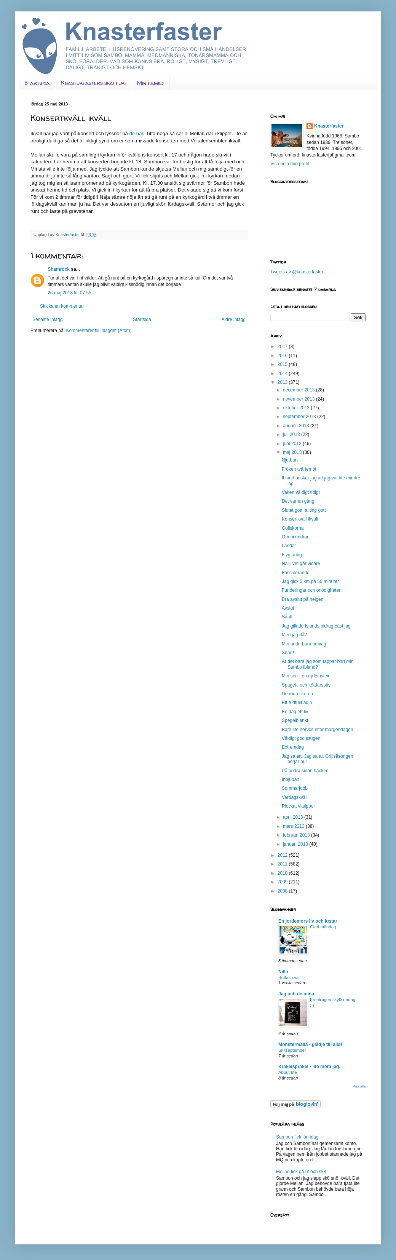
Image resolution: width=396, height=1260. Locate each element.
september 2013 (300, 416)
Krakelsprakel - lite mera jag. (309, 1066)
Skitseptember (292, 1050)
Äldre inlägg (234, 319)
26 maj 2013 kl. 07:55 (69, 292)
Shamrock (59, 269)
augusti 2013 (296, 425)
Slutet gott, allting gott (304, 510)
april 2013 (293, 817)
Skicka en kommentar (62, 306)
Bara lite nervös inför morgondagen (317, 729)
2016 (283, 355)
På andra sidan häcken (305, 770)
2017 (283, 346)
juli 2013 (292, 434)
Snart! (288, 652)
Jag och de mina (296, 994)
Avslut (288, 608)
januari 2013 (296, 844)
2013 (283, 382)
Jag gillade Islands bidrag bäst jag (316, 626)
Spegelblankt (295, 720)
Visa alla (359, 1086)
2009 (283, 882)
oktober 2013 (297, 407)
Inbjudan (290, 779)
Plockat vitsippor (298, 806)
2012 (283, 855)
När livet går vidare (301, 563)
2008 (283, 891)
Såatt (287, 617)
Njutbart (290, 460)
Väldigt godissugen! (302, 738)
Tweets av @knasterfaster (296, 272)
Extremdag (293, 747)
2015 (283, 364)
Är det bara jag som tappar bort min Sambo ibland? (318, 664)
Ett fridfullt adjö (297, 702)
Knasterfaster (328, 126)
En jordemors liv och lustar (307, 921)
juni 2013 (293, 443)
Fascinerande (296, 572)
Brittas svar (289, 977)
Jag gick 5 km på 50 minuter (310, 581)
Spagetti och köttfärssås (306, 685)
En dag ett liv (295, 711)
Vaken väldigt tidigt (301, 492)
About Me (287, 1072)
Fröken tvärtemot (299, 469)
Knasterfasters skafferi (93, 82)
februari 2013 (297, 835)
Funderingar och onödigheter (311, 590)
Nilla (283, 971)
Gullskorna (292, 528)
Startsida (37, 82)
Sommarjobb (295, 788)
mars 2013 (294, 826)
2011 (283, 864)
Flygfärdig (292, 554)
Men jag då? (294, 634)
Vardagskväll (295, 797)
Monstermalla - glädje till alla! (310, 1044)
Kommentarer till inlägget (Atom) (98, 330)
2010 (283, 873)
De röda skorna (297, 693)
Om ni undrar (295, 537)
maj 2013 (293, 452)
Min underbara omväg (304, 644)
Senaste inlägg (47, 319)
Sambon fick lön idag (297, 1137)
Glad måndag (323, 927)
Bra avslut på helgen (302, 599)
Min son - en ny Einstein (306, 676)
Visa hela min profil (289, 163)
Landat (289, 545)
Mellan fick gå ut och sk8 (301, 1171)
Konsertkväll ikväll (300, 519)
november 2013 (299, 399)
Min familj (150, 82)
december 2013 (299, 390)
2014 (283, 373)
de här (136, 133)
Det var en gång (298, 501)
